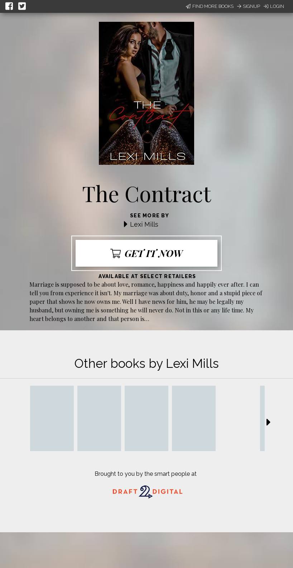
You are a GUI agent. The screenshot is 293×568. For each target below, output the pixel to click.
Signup (248, 6)
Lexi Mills (144, 224)
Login (274, 6)
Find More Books (210, 6)
